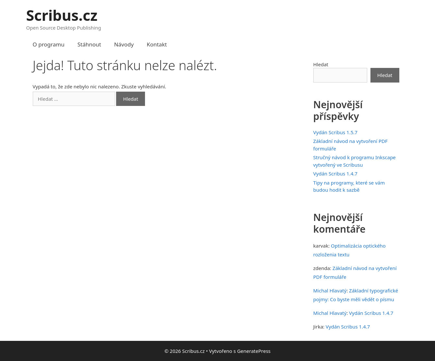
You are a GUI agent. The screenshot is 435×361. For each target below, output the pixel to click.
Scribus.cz (62, 15)
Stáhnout (89, 44)
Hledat (321, 64)
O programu (49, 44)
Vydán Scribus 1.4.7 (335, 173)
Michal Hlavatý (330, 290)
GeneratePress (254, 351)
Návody (124, 44)
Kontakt (157, 44)
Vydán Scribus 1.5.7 (335, 132)
